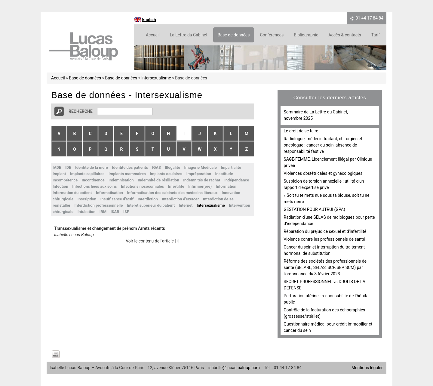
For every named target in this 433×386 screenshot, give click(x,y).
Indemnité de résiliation (158, 180)
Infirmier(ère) (200, 186)
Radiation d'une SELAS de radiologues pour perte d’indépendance (329, 220)
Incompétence (65, 180)
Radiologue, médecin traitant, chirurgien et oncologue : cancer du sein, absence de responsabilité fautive (323, 145)
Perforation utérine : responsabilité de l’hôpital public (327, 298)
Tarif (375, 34)
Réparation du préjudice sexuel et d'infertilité (325, 231)
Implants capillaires (87, 173)
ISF (126, 211)
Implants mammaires (127, 173)
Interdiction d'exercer (180, 199)
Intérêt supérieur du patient (151, 205)
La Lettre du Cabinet (188, 34)
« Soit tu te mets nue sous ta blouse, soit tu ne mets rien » (326, 198)
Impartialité (231, 167)
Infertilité (176, 186)
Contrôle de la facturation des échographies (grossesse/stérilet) (324, 313)
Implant (59, 173)
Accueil (153, 34)
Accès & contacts (344, 34)
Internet (186, 205)
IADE (57, 167)
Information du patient (72, 192)
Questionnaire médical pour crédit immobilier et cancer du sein (328, 327)
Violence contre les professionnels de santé (324, 239)
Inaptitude (224, 173)
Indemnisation (121, 180)
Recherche (81, 111)
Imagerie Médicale (200, 167)
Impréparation (198, 173)
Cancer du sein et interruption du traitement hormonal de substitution (324, 250)
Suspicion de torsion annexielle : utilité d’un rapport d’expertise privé (324, 184)
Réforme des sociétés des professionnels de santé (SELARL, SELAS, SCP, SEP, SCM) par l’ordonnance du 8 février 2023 (325, 267)
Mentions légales (367, 367)
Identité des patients (130, 167)
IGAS (156, 167)
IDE (68, 167)
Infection (60, 186)
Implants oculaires (166, 173)
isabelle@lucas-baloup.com (234, 367)
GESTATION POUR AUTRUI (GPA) (314, 209)
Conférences (272, 34)
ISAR (115, 211)
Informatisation (109, 192)
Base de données (234, 34)
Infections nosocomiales (142, 186)
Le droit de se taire (301, 130)
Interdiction (148, 199)
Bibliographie (306, 34)
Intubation (87, 211)
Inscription (87, 199)
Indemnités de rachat (201, 180)
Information (226, 186)
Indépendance (236, 180)
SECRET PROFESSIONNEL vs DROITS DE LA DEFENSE (324, 284)
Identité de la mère (91, 167)
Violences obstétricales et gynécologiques (323, 173)
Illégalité (172, 167)
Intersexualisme (156, 78)
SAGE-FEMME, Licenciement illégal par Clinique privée (328, 162)
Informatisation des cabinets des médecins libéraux (172, 192)
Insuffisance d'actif (117, 199)
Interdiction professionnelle (99, 205)
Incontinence (93, 180)
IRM (103, 211)
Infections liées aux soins (94, 186)
